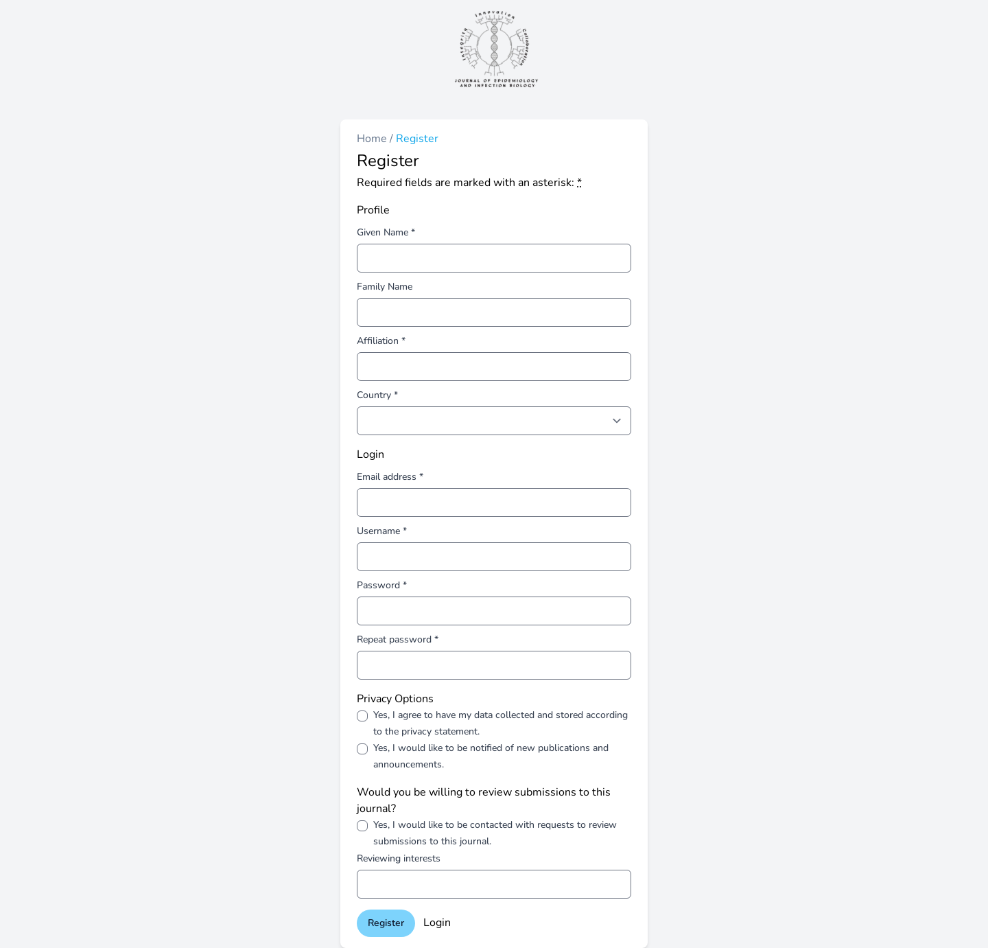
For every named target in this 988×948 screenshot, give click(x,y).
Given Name (386, 232)
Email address (390, 476)
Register (386, 922)
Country (377, 395)
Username (382, 530)
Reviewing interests (398, 858)
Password (382, 585)
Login (437, 922)
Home (373, 138)
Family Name (384, 286)
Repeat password (397, 639)
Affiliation (381, 340)
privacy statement (439, 731)
